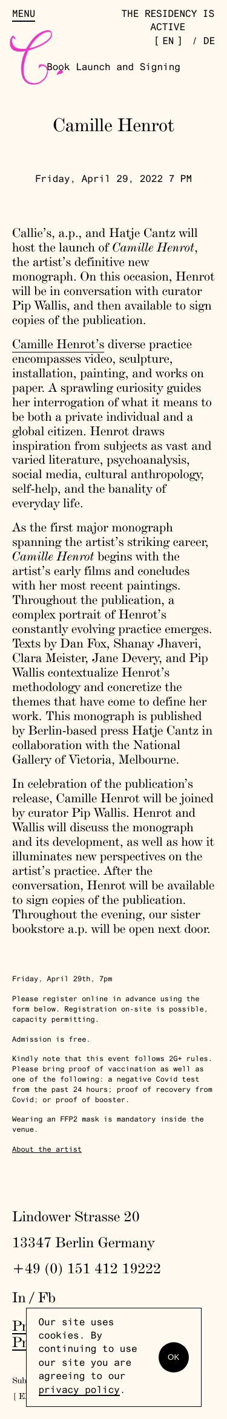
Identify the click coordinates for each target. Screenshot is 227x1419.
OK (173, 1357)
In (19, 1297)
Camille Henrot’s (58, 344)
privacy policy (79, 1391)
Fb (47, 1297)
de (209, 42)
